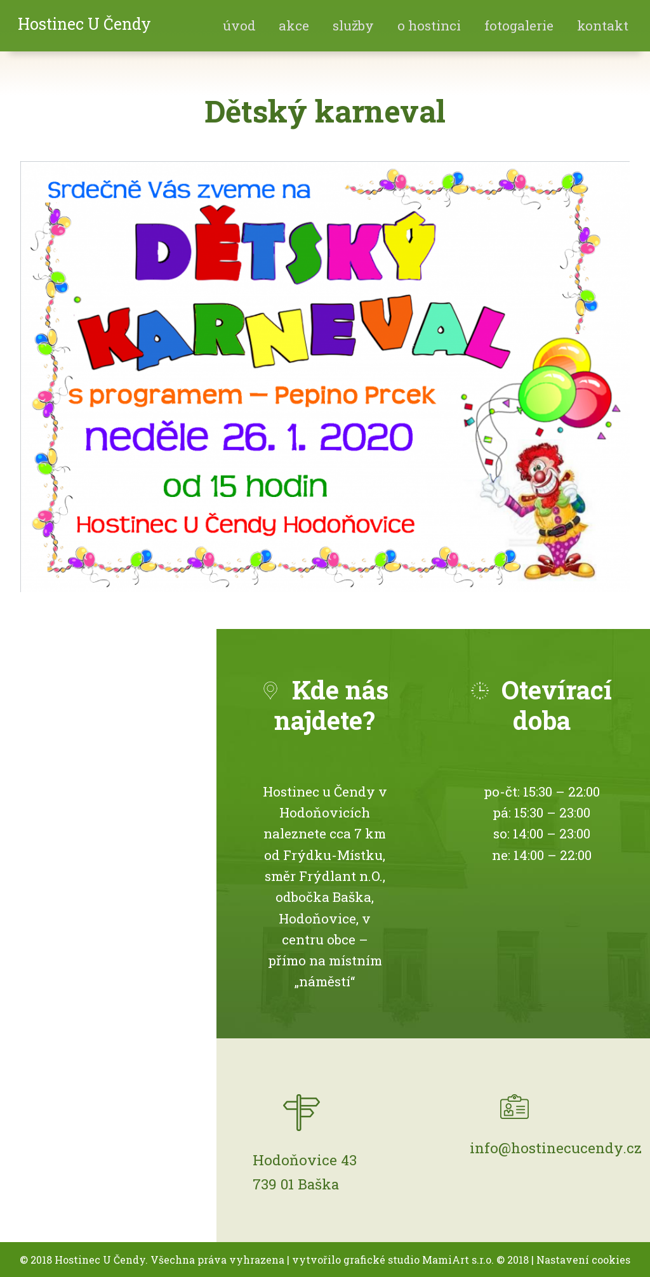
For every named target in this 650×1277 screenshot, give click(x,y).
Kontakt (602, 25)
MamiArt (445, 1259)
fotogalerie (519, 25)
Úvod (239, 25)
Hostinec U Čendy (84, 23)
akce (294, 25)
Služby (353, 25)
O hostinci (429, 25)
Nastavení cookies (583, 1259)
